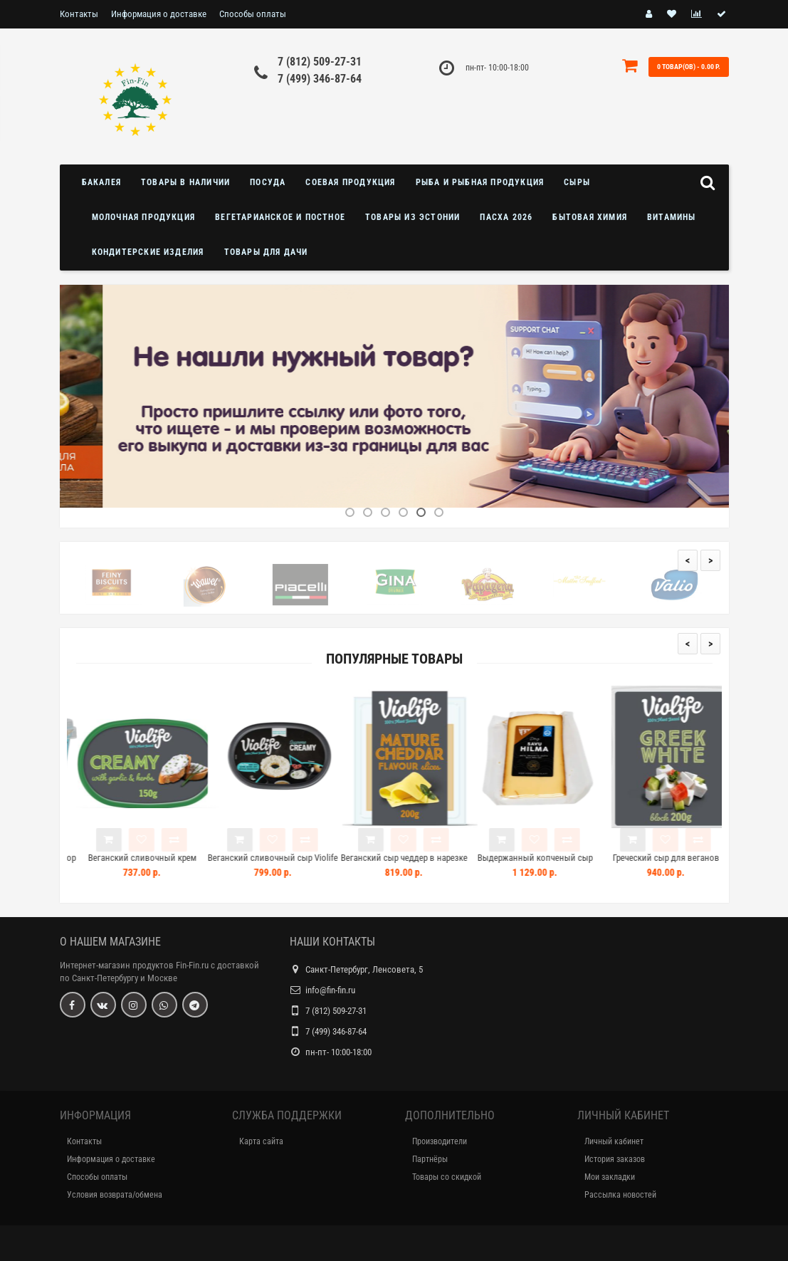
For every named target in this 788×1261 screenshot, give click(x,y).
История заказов (614, 1159)
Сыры (577, 182)
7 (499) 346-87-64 (320, 78)
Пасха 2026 (506, 217)
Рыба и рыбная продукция (480, 182)
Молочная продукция (144, 217)
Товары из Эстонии (412, 217)
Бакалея (101, 182)
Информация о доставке (158, 14)
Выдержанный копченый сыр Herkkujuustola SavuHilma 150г (557, 864)
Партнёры (430, 1159)
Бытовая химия (589, 217)
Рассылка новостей (620, 1195)
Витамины (671, 217)
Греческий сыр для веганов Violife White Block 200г (688, 864)
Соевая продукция (350, 182)
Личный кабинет (613, 1141)
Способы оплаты (252, 14)
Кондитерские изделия (148, 252)
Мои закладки (609, 1177)
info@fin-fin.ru (330, 990)
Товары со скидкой (446, 1177)
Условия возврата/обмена (114, 1195)
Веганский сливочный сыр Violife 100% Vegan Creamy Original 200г (295, 864)
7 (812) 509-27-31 (320, 61)
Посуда (267, 182)
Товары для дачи (266, 252)
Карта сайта (261, 1141)
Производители (439, 1141)
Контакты (79, 14)
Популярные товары (394, 659)
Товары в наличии (185, 182)
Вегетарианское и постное (280, 217)
